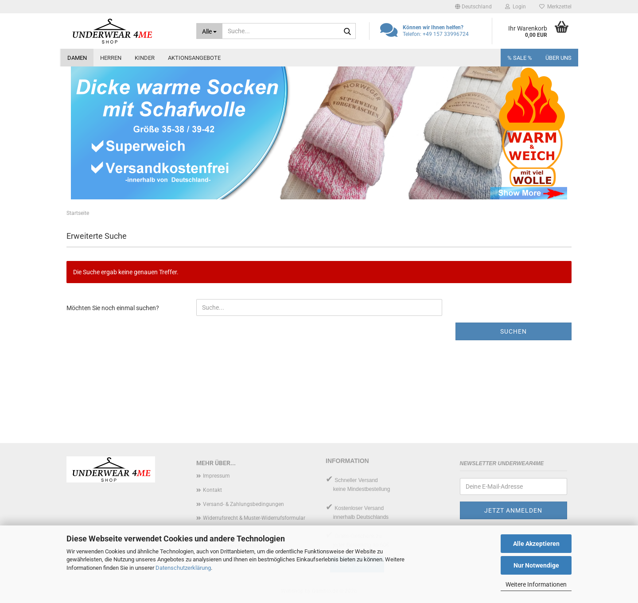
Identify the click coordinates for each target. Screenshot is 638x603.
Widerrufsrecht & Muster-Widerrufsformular (254, 518)
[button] (473, 6)
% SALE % (519, 57)
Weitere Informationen (536, 584)
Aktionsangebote (194, 57)
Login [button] (515, 7)
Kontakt (212, 490)
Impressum (216, 476)
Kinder (145, 57)
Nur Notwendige (536, 565)
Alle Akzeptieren (536, 543)
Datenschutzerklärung (183, 567)
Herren (110, 57)
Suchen (513, 331)
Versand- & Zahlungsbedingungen (243, 504)
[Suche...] (209, 31)
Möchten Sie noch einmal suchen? (112, 307)
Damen (77, 57)
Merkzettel (555, 7)
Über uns (558, 57)
